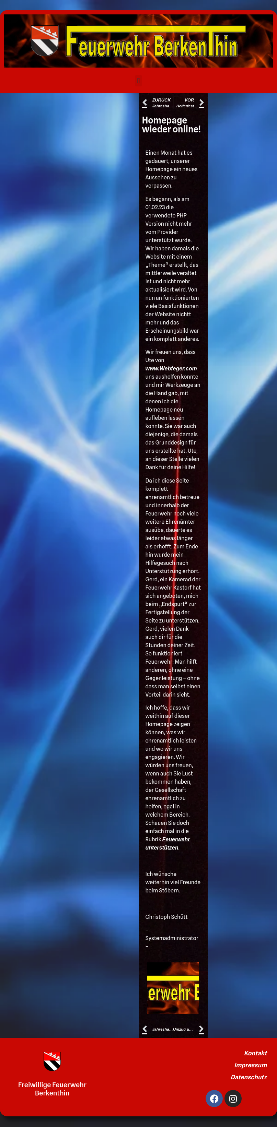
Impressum (250, 1065)
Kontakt (255, 1053)
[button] (138, 80)
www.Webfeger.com (171, 368)
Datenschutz (248, 1077)
